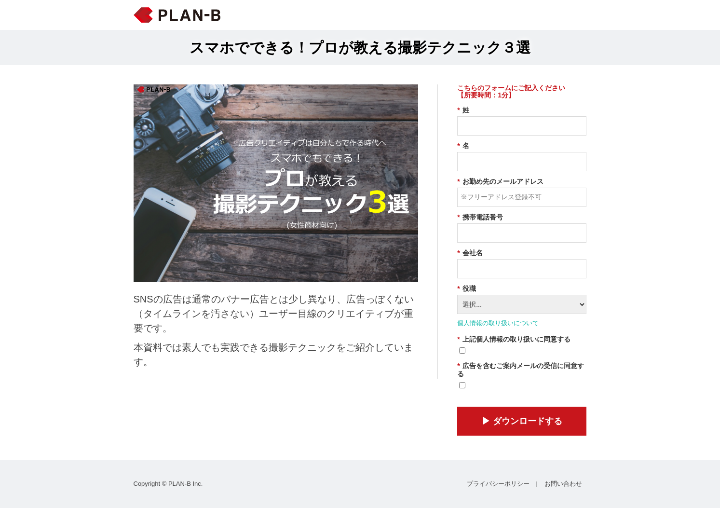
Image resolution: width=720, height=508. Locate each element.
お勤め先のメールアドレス (500, 182)
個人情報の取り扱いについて (498, 323)
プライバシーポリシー (498, 483)
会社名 (469, 253)
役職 (466, 289)
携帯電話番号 (480, 217)
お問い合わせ (563, 483)
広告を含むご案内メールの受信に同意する (520, 370)
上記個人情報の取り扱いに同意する (513, 339)
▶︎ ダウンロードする (522, 421)
